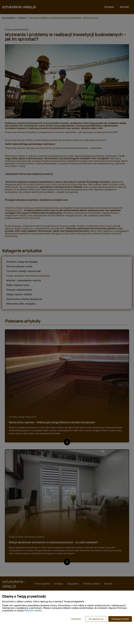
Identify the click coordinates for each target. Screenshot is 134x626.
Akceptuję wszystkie (120, 619)
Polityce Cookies (33, 610)
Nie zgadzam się (96, 619)
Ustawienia (76, 619)
